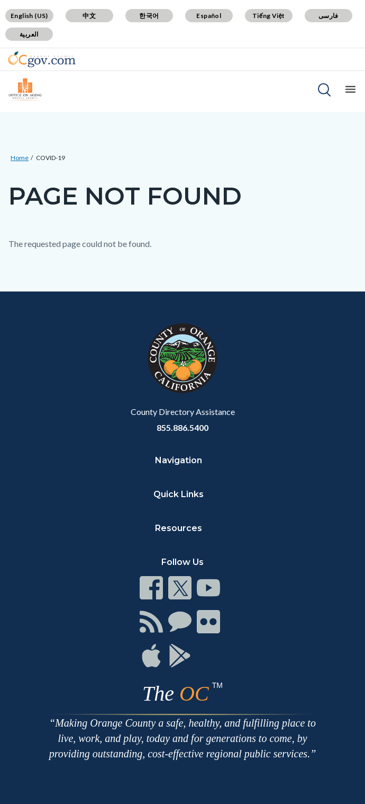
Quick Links (178, 494)
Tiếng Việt (268, 16)
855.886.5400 (182, 427)
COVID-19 (50, 158)
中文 (89, 16)
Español (208, 16)
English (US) (29, 16)
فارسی (328, 16)
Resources (178, 528)
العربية (29, 34)
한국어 (149, 16)
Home (20, 158)
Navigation (178, 460)
